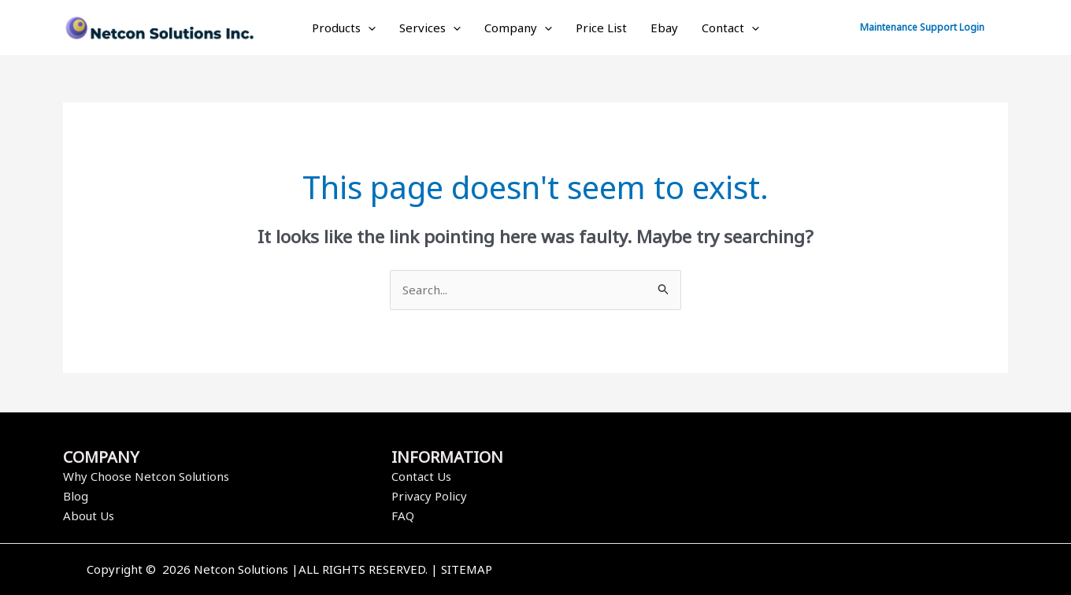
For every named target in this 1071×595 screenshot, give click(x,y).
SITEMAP (466, 569)
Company (518, 27)
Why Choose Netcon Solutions (146, 476)
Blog (75, 496)
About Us (88, 515)
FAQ (402, 515)
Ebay (664, 27)
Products (344, 27)
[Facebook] (758, 571)
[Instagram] (806, 571)
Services (430, 27)
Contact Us (421, 476)
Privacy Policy (429, 496)
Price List (601, 27)
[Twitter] (782, 571)
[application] (368, 27)
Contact (730, 27)
